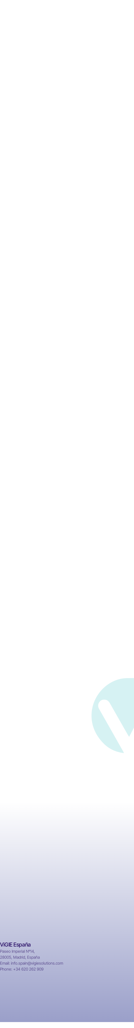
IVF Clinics (116, 842)
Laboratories (118, 833)
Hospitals (116, 814)
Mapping (115, 852)
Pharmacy (116, 823)
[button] (125, 12)
